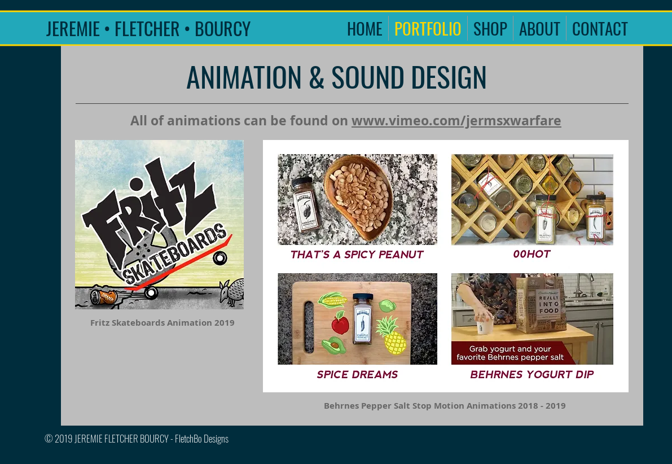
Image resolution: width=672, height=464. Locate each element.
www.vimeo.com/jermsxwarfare (456, 120)
